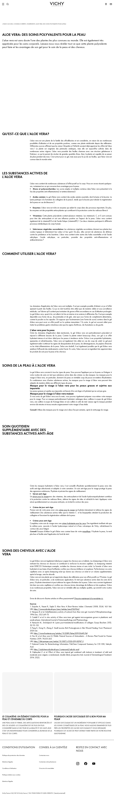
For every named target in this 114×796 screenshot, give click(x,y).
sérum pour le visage (40, 496)
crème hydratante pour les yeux (74, 523)
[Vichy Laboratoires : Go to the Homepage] (57, 4)
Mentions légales (7, 762)
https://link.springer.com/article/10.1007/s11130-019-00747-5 (58, 641)
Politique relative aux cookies (11, 775)
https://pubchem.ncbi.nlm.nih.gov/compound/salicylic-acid (56, 649)
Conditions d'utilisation (9, 768)
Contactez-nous (44, 755)
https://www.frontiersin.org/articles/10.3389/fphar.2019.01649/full (60, 633)
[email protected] (59, 793)
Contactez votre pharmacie (47, 762)
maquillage (86, 531)
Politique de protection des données (13, 755)
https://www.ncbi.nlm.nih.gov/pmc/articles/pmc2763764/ (57, 609)
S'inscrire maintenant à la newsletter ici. (88, 598)
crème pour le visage (67, 510)
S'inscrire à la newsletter (46, 768)
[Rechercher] (7, 4)
